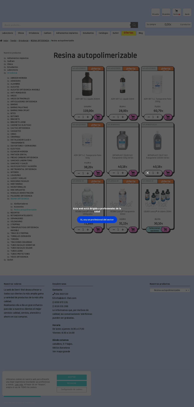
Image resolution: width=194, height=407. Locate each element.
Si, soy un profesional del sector (97, 69)
